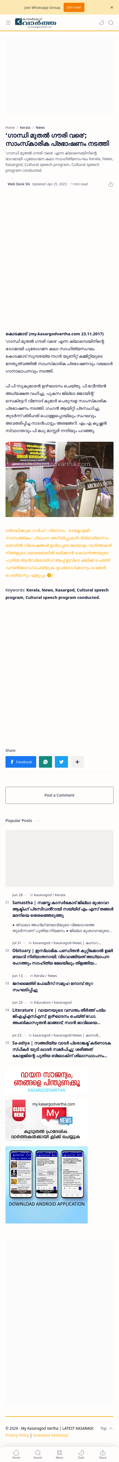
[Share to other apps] (77, 762)
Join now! (74, 7)
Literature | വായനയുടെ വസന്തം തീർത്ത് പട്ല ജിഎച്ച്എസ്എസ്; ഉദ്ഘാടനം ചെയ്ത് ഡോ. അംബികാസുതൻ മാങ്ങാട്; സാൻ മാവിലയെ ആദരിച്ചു (58, 1016)
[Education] (43, 1002)
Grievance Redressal (50, 1435)
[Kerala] (60, 894)
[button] (101, 22)
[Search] (111, 22)
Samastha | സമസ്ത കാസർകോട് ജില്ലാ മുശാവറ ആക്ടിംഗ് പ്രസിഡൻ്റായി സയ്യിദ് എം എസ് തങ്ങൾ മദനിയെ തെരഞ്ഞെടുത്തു (62, 909)
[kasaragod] (44, 894)
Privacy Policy (17, 1435)
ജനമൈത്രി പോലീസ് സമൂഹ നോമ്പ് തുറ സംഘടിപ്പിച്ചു (52, 986)
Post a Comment (60, 795)
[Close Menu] (112, 7)
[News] (52, 975)
